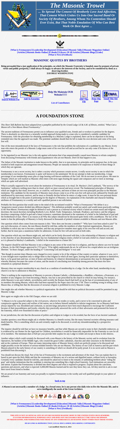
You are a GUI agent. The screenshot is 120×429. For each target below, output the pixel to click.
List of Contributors (60, 103)
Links (99, 52)
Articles (21, 52)
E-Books (53, 52)
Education (62, 50)
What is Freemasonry (21, 50)
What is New (55, 55)
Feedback (67, 55)
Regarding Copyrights (83, 423)
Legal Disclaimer (62, 423)
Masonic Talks (75, 50)
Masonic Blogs (88, 52)
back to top (60, 381)
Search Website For (11, 99)
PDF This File (84, 100)
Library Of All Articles (69, 52)
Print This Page (96, 100)
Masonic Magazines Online (96, 50)
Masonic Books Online (37, 52)
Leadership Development (44, 50)
